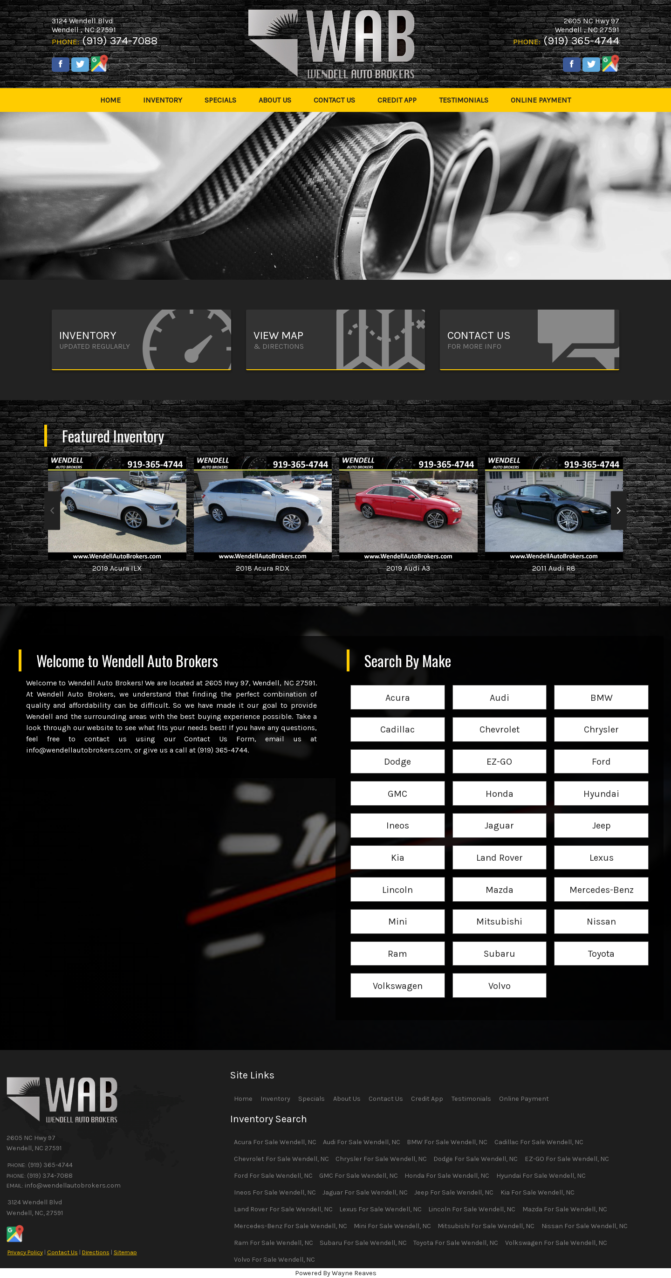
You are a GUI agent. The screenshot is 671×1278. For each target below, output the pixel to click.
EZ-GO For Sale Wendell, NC (567, 1159)
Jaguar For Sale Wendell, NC (365, 1192)
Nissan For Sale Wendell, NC (584, 1226)
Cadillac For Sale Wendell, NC (538, 1142)
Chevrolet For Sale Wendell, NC (281, 1159)
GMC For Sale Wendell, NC (358, 1176)
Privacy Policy (25, 1252)
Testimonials (471, 1099)
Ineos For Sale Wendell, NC (275, 1192)
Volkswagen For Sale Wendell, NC (556, 1243)
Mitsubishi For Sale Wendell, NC (486, 1226)
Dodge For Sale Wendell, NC (475, 1159)
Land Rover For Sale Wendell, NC (283, 1209)
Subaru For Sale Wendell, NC (363, 1243)
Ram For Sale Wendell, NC (273, 1243)
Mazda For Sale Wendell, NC (564, 1209)
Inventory (275, 1099)
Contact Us (62, 1252)
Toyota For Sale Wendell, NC (455, 1243)
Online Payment (524, 1099)
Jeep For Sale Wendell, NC (453, 1192)
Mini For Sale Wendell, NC (392, 1226)
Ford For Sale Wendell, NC (273, 1176)
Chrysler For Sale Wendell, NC (381, 1159)
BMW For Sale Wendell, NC (447, 1142)
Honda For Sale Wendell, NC (446, 1176)
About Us (347, 1099)
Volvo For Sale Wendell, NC (274, 1260)
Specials (311, 1099)
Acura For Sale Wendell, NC (275, 1142)
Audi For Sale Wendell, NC (361, 1142)
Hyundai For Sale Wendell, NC (541, 1176)
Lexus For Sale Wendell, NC (380, 1209)
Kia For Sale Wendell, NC (537, 1192)
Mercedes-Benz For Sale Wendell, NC (290, 1226)
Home (243, 1099)
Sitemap (125, 1252)
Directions (96, 1252)
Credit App (427, 1099)
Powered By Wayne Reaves (336, 1273)
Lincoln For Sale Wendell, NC (471, 1209)
